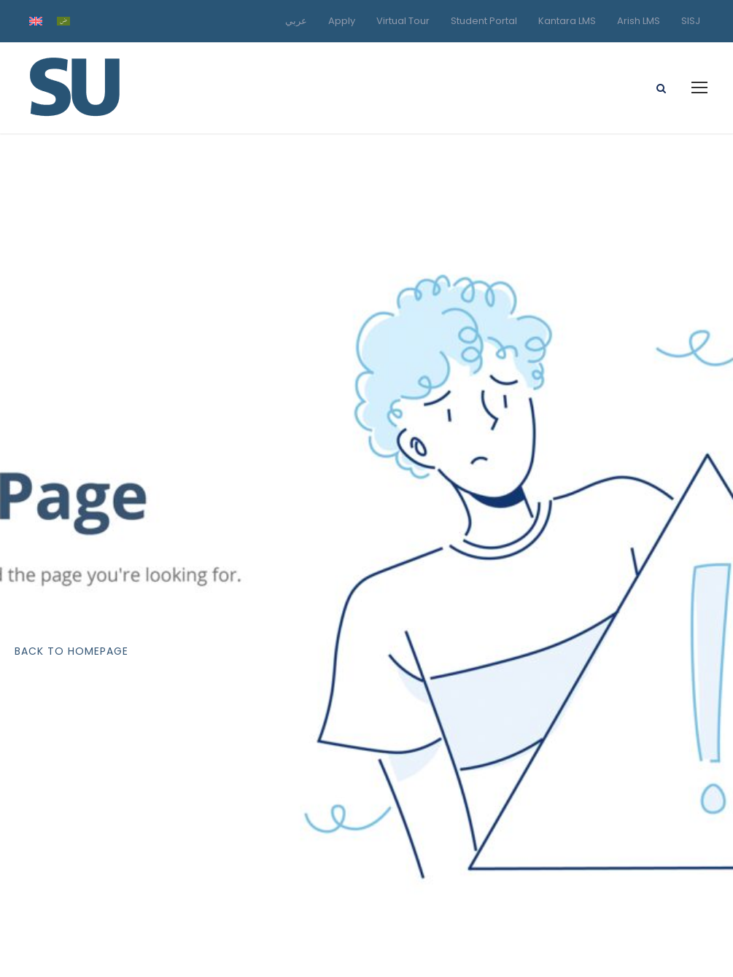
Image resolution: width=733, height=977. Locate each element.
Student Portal (484, 21)
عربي (296, 21)
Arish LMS (638, 21)
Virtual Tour (403, 21)
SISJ (690, 21)
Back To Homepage (71, 651)
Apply (341, 21)
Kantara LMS (567, 21)
